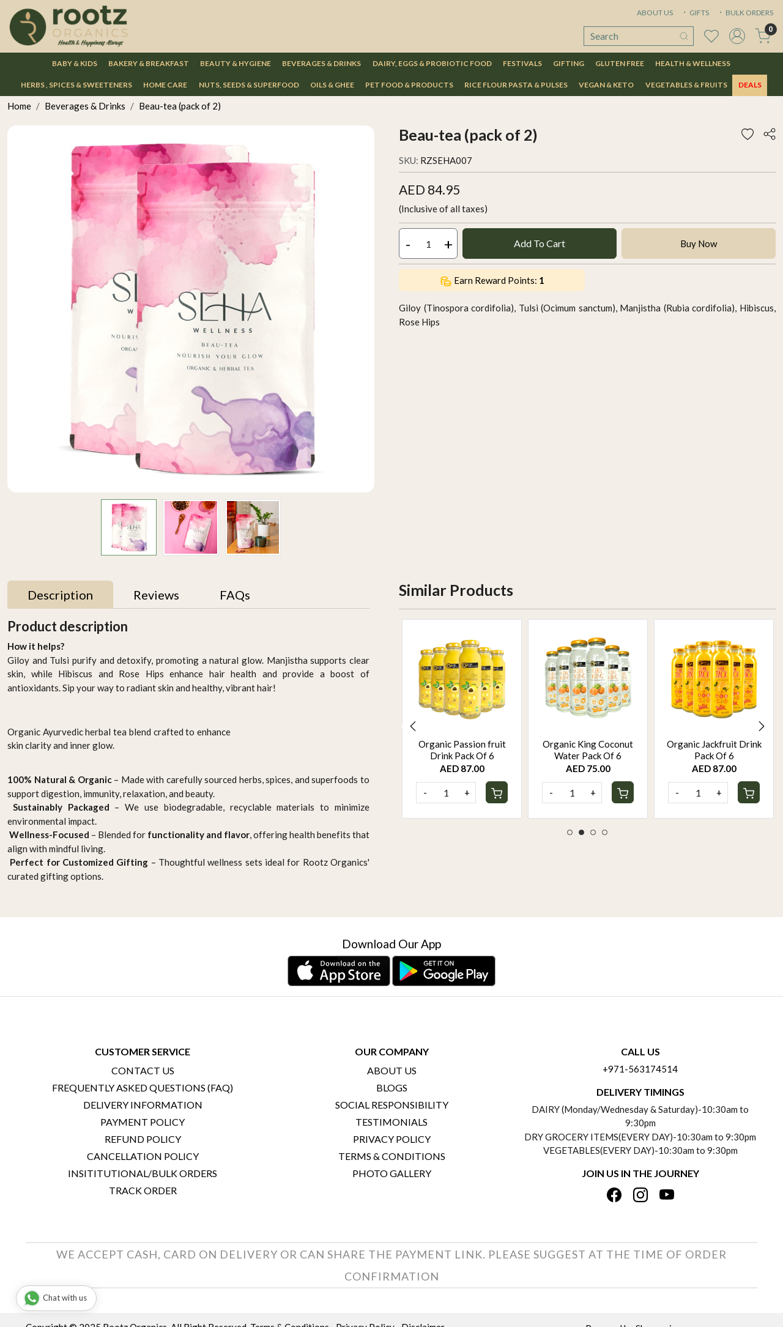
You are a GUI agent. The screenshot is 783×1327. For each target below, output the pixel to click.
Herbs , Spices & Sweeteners (76, 84)
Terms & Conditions (391, 1156)
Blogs (391, 1087)
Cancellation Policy (143, 1156)
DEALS (750, 84)
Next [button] (762, 726)
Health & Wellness (692, 63)
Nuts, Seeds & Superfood (249, 84)
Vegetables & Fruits (686, 84)
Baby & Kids (74, 63)
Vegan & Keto (606, 84)
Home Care (165, 84)
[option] (462, 719)
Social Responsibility (391, 1104)
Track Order (143, 1190)
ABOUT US (655, 12)
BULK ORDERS (745, 12)
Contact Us (142, 1070)
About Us (392, 1070)
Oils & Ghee (332, 84)
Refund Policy (143, 1139)
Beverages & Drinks (321, 63)
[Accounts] (737, 36)
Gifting (568, 63)
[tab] (60, 595)
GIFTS (695, 12)
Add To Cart (539, 243)
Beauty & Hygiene (235, 63)
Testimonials (391, 1122)
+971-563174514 (640, 1068)
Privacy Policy (392, 1139)
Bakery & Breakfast (148, 63)
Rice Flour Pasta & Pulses (516, 84)
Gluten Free (619, 63)
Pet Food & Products (409, 84)
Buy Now (698, 243)
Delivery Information (142, 1104)
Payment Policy (142, 1122)
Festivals (522, 63)
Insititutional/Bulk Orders (142, 1173)
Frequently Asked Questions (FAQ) (142, 1087)
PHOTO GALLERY (391, 1173)
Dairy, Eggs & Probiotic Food (432, 63)
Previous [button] (413, 726)
